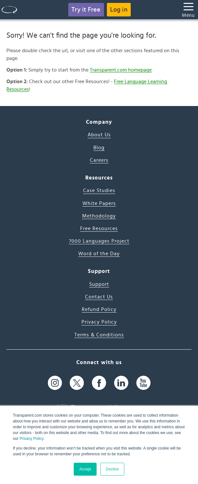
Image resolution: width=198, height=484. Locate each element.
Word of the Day (99, 253)
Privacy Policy (31, 438)
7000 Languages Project (99, 241)
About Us (99, 134)
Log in (118, 9)
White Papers (99, 203)
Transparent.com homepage (121, 70)
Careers (99, 160)
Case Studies (99, 190)
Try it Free (85, 9)
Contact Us (99, 296)
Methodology (99, 215)
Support (99, 284)
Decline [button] (112, 469)
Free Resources (99, 228)
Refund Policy (99, 309)
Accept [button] (85, 469)
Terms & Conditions (99, 334)
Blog (99, 147)
